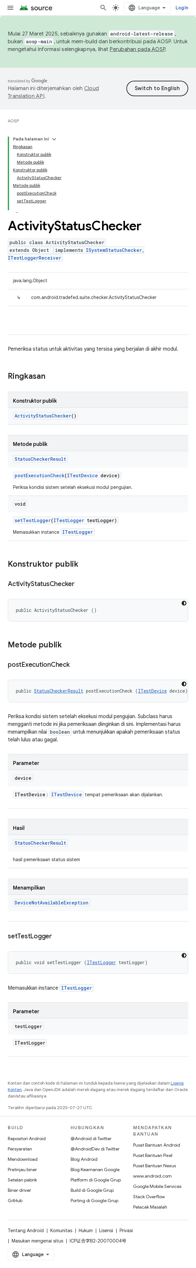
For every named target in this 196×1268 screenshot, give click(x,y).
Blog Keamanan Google (95, 1169)
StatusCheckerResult (40, 459)
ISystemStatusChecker (114, 250)
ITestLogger (68, 520)
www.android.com (152, 1176)
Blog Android (84, 1159)
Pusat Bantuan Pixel (152, 1155)
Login (182, 8)
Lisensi (106, 1230)
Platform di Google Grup (96, 1180)
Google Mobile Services (157, 1186)
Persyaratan (20, 1149)
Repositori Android (27, 1138)
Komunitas (61, 1230)
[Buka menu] (10, 7)
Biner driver (19, 1190)
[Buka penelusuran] (103, 8)
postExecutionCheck (39, 475)
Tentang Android (26, 1230)
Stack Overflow (149, 1197)
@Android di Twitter (91, 1138)
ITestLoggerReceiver (34, 258)
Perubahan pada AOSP (137, 49)
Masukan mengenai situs (37, 1240)
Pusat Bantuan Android (156, 1145)
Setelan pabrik (22, 1180)
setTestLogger (33, 520)
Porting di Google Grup (94, 1200)
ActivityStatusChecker (43, 416)
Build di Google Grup (92, 1190)
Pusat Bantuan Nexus (154, 1166)
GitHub (15, 1200)
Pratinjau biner (22, 1169)
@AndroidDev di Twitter (95, 1149)
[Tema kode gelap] (184, 603)
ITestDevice (82, 475)
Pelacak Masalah (150, 1207)
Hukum (86, 1230)
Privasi (126, 1230)
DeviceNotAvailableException (51, 903)
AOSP (13, 121)
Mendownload (23, 1159)
